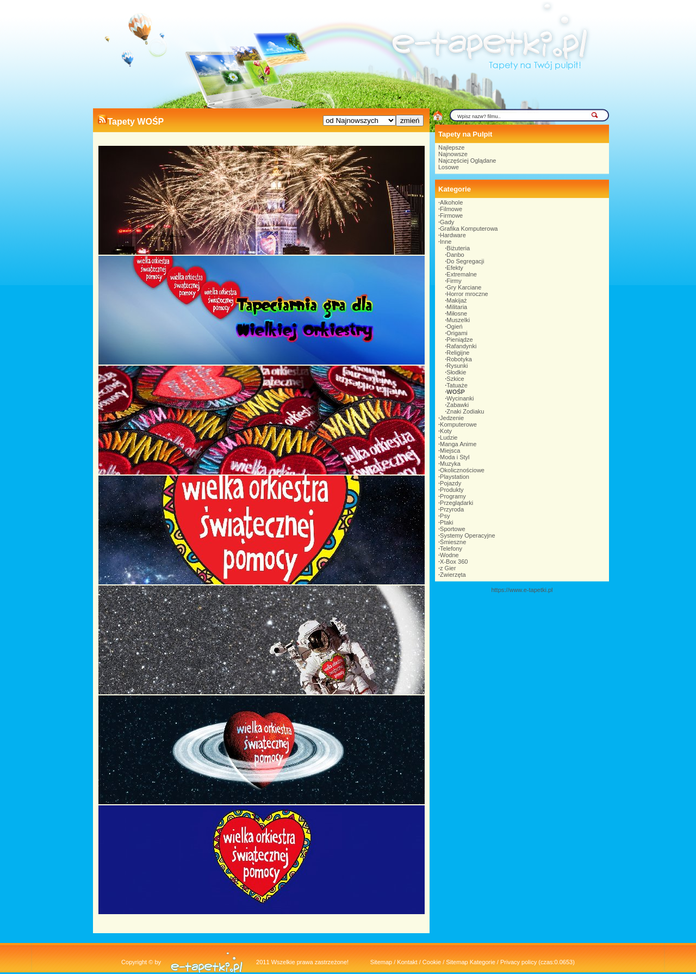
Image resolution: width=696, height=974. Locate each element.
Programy (453, 496)
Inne (445, 241)
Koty (446, 431)
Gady (447, 222)
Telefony (451, 548)
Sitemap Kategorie (470, 962)
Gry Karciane (463, 287)
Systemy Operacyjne (467, 535)
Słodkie (456, 372)
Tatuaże (457, 385)
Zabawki (457, 405)
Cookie (431, 962)
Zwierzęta (453, 574)
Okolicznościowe (462, 470)
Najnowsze (453, 154)
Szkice (455, 378)
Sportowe (452, 529)
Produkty (451, 489)
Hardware (453, 235)
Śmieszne (453, 542)
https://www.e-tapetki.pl (521, 590)
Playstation (454, 476)
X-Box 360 (454, 561)
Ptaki (446, 522)
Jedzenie (452, 418)
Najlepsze (451, 147)
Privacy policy (518, 962)
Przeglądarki (456, 503)
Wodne (449, 555)
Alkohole (451, 202)
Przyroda (452, 509)
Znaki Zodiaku (465, 411)
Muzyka (450, 463)
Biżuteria (458, 248)
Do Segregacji (465, 261)
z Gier (448, 568)
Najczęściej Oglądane (467, 160)
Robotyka (458, 359)
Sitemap (381, 962)
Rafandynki (461, 346)
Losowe (448, 167)
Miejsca (450, 450)
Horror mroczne (467, 294)
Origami (457, 333)
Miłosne (456, 313)
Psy (445, 516)
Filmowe (451, 209)
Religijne (457, 352)
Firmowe (451, 215)
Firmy (454, 281)
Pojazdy (450, 483)
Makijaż (456, 300)
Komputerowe (458, 424)
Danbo (455, 254)
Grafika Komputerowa (469, 228)
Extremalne (461, 274)
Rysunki (457, 365)
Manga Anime (458, 444)
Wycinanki (460, 398)
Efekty (454, 267)
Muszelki (458, 320)
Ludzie (448, 437)
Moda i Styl (454, 457)
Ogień (454, 326)
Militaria (456, 307)
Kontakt (407, 962)
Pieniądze (459, 339)
